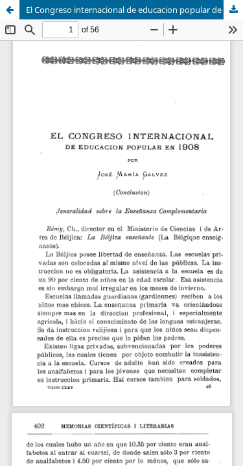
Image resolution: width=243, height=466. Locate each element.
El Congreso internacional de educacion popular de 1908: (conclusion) (134, 10)
